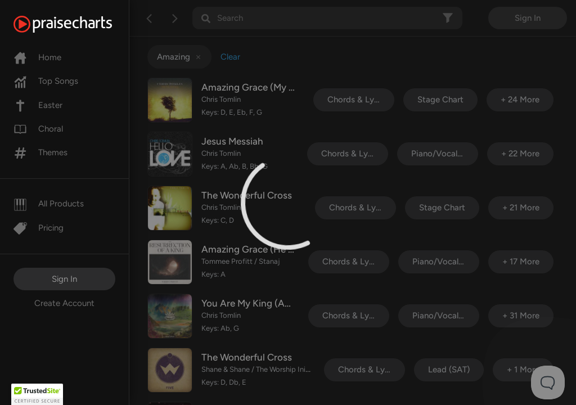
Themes (41, 152)
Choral (38, 129)
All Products (49, 204)
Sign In (64, 279)
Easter (38, 105)
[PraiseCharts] (77, 24)
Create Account (64, 303)
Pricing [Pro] (39, 228)
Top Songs (46, 81)
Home (37, 57)
